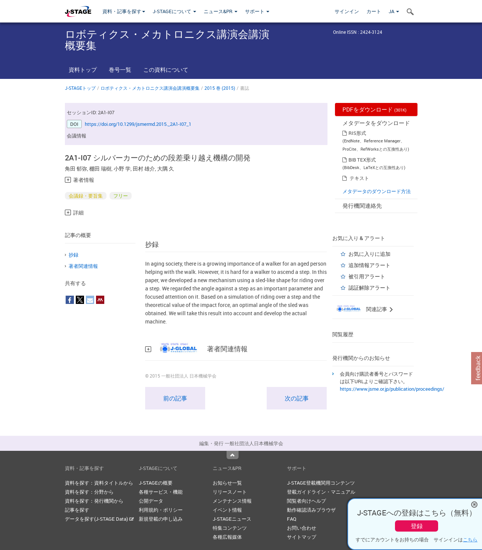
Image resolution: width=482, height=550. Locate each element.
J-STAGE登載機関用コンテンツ (321, 482)
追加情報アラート (369, 265)
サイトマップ (301, 536)
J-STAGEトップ (80, 88)
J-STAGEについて (174, 11)
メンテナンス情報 (232, 500)
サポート (257, 11)
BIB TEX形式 (362, 159)
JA (394, 11)
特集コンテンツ (230, 527)
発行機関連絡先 (362, 205)
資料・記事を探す (123, 11)
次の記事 (297, 398)
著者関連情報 (83, 266)
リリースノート (230, 491)
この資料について (165, 69)
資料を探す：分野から (89, 491)
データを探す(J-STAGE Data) (99, 518)
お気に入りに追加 (369, 253)
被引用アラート (366, 276)
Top (233, 455)
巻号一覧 (120, 69)
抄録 (73, 254)
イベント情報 (227, 509)
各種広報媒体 (227, 536)
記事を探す (77, 509)
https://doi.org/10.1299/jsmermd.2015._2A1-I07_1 (138, 124)
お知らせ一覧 (227, 482)
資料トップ (83, 69)
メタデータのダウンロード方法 (376, 191)
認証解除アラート (369, 287)
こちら (470, 539)
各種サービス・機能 (161, 491)
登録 (417, 526)
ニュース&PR (220, 11)
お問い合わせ (301, 527)
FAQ (291, 518)
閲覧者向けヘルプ (306, 500)
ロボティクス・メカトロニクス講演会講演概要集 (150, 88)
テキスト (359, 178)
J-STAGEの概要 (156, 482)
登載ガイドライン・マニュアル (321, 491)
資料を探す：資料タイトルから (99, 482)
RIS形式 (357, 133)
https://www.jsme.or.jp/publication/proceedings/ (392, 388)
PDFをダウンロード (374, 109)
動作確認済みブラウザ (311, 509)
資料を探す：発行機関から (94, 500)
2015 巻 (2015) (219, 88)
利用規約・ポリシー (161, 509)
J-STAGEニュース (232, 518)
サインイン (347, 11)
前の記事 (175, 398)
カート (373, 11)
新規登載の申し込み (161, 518)
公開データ (151, 500)
